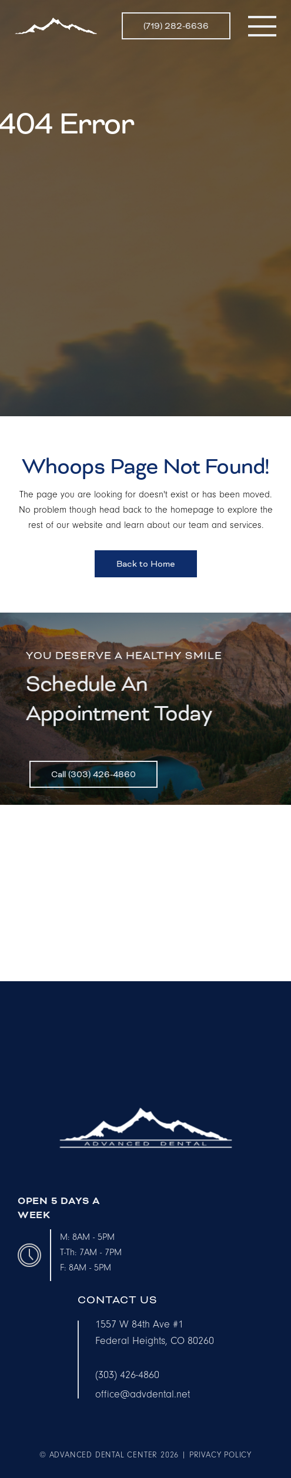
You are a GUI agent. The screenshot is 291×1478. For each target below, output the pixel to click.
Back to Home (145, 564)
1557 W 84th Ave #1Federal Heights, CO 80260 (154, 1333)
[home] (56, 26)
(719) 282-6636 (176, 26)
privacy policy (220, 1455)
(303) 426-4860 (127, 1375)
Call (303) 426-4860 (93, 778)
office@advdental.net (142, 1394)
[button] (262, 26)
